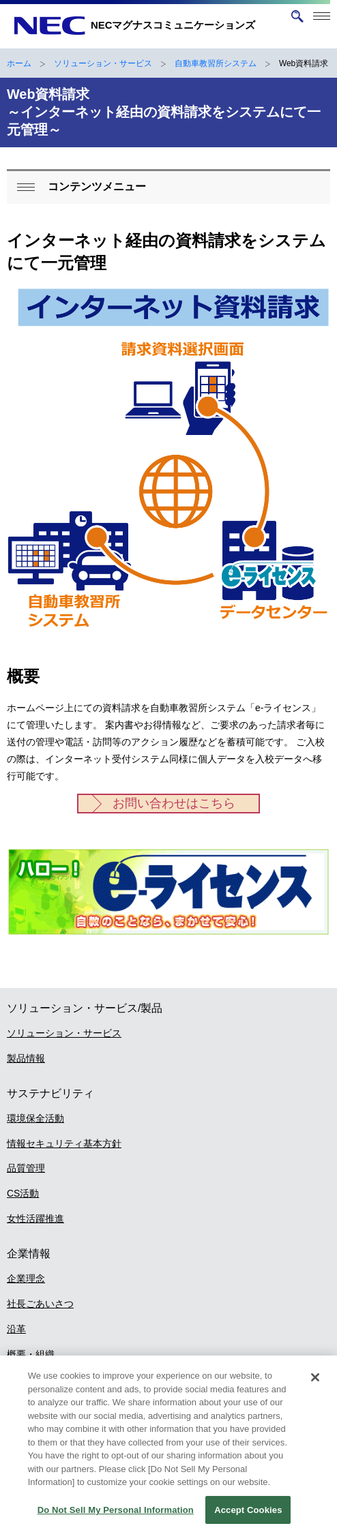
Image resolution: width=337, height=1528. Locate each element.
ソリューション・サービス (103, 63)
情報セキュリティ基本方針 (64, 1143)
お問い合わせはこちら (174, 803)
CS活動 (23, 1193)
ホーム (19, 63)
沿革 (16, 1328)
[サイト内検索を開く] (297, 16)
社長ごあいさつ (40, 1303)
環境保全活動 (35, 1118)
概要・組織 (31, 1354)
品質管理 (26, 1168)
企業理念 (26, 1278)
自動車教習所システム (216, 63)
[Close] (315, 1386)
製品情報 (26, 1058)
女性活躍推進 (35, 1218)
